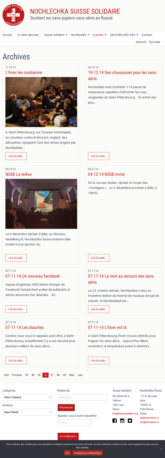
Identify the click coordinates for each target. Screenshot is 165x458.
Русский (154, 42)
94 (33, 375)
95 (39, 375)
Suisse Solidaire (54, 35)
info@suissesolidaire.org (125, 413)
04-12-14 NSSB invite (106, 174)
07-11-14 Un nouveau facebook (32, 276)
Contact (147, 35)
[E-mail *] (75, 422)
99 (64, 375)
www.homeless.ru (149, 417)
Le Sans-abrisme (28, 35)
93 (26, 375)
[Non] (160, 449)
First (6, 375)
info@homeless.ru (149, 422)
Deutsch (141, 42)
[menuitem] (9, 34)
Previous (17, 375)
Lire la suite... (16, 156)
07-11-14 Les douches (24, 327)
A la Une (98, 35)
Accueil (7, 35)
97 (51, 375)
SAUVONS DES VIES (122, 35)
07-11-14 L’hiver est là (107, 327)
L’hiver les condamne (23, 72)
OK (67, 453)
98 (58, 375)
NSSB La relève (18, 174)
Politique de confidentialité (87, 453)
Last (80, 375)
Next (71, 375)
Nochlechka (78, 35)
